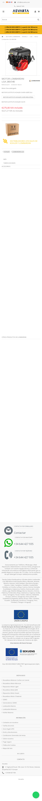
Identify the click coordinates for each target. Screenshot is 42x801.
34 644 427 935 (11, 773)
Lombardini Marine (9, 706)
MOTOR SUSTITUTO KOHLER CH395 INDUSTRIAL (18, 97)
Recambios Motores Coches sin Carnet (16, 680)
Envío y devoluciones (10, 732)
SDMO (5, 700)
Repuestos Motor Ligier (11, 687)
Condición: (14, 84)
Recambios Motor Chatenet (12, 696)
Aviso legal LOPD (8, 729)
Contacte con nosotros (10, 722)
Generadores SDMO (10, 703)
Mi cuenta (20, 754)
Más (4, 159)
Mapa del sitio (7, 748)
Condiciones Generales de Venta (14, 735)
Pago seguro (7, 742)
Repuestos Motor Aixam (11, 693)
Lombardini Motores (10, 709)
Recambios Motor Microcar (12, 683)
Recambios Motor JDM (10, 690)
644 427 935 (19, 6)
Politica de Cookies (9, 745)
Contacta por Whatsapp (23, 537)
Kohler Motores (8, 713)
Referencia (5, 84)
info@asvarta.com (22, 2)
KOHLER (7, 152)
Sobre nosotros (8, 739)
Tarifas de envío (9, 163)
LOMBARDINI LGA (18, 152)
